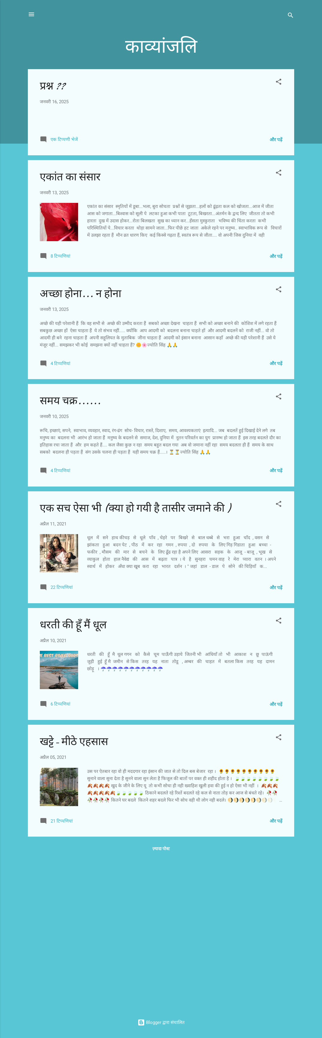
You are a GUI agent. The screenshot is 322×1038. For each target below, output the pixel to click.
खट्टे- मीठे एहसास (74, 895)
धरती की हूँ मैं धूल (73, 778)
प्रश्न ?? (52, 86)
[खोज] (290, 16)
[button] (278, 82)
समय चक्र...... (70, 555)
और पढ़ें (276, 293)
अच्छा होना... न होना (80, 447)
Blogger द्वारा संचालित (161, 1022)
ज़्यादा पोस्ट (161, 1002)
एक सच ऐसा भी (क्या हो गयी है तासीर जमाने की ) (135, 662)
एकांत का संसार (70, 330)
